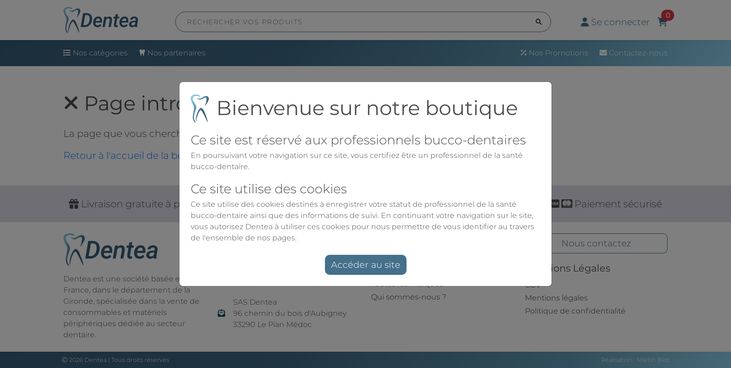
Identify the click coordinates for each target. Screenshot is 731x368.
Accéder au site (365, 265)
